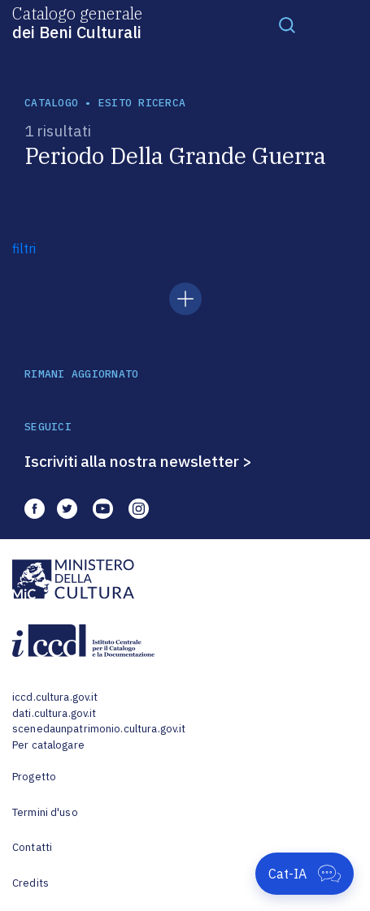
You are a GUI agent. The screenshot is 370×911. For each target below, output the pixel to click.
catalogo (51, 103)
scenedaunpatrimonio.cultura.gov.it (98, 729)
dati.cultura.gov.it (54, 713)
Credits (30, 883)
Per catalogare (48, 745)
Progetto (34, 777)
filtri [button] (24, 248)
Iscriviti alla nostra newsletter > (138, 461)
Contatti (32, 847)
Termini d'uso (45, 812)
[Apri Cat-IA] (304, 874)
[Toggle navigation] (287, 24)
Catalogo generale (77, 21)
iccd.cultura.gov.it (55, 697)
